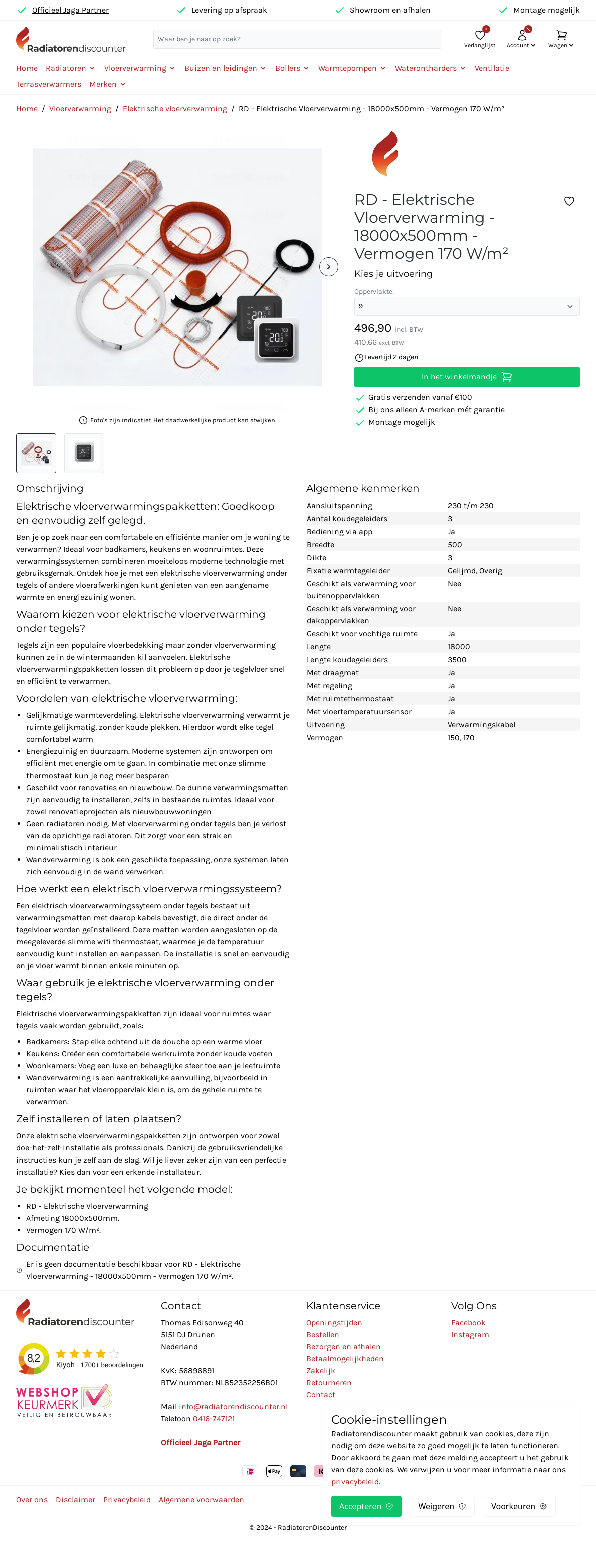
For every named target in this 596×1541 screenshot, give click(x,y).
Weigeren (442, 1506)
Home (27, 68)
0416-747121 (214, 1418)
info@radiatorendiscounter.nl (233, 1406)
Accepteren (366, 1506)
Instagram (470, 1334)
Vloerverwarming (80, 108)
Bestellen (322, 1334)
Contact (320, 1394)
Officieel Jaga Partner (70, 10)
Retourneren (329, 1382)
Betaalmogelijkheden (345, 1358)
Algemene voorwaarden (201, 1499)
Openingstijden (334, 1322)
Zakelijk (320, 1370)
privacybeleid (355, 1481)
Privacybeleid (127, 1499)
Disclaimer (75, 1499)
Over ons (32, 1499)
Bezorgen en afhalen (343, 1346)
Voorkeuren (519, 1506)
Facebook (468, 1322)
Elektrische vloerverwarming (175, 108)
